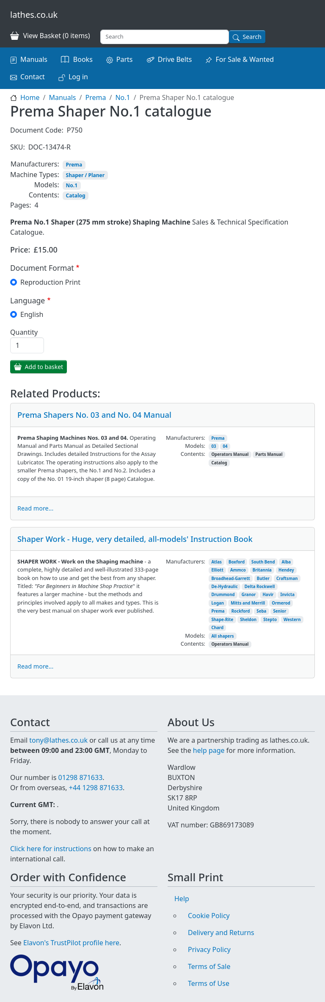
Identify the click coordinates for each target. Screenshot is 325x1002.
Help (181, 898)
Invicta (287, 594)
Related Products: (55, 393)
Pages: (20, 205)
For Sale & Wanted (244, 59)
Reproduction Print (50, 282)
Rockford (240, 611)
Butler (263, 578)
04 (225, 446)
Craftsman (287, 578)
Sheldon (248, 619)
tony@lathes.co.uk (58, 740)
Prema (95, 97)
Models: (46, 184)
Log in (78, 76)
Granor (249, 594)
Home (30, 97)
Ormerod (281, 603)
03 (213, 446)
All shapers (222, 636)
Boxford (237, 562)
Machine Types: (34, 174)
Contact (32, 76)
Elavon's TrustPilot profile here (71, 942)
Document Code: (36, 130)
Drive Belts (175, 59)
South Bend (263, 562)
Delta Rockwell (260, 586)
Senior (279, 611)
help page (209, 750)
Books (83, 59)
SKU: (17, 147)
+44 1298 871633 (96, 787)
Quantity (24, 332)
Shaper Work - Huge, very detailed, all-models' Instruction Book (135, 538)
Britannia (262, 570)
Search (252, 37)
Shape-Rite (222, 619)
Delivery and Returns (221, 932)
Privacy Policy (209, 949)
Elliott (217, 570)
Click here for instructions (50, 848)
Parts (124, 59)
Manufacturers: (35, 164)
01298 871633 (80, 777)
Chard (217, 627)
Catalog (75, 195)
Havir (267, 594)
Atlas (216, 562)
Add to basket (44, 367)
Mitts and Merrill (248, 603)
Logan (217, 603)
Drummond (222, 594)
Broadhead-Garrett (230, 578)
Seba (261, 611)
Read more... (35, 508)
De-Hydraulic (224, 586)
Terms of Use (208, 983)
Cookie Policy (209, 915)
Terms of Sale (209, 966)
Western (292, 619)
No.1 (122, 97)
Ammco (238, 570)
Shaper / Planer (85, 175)
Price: (20, 249)
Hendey (286, 570)
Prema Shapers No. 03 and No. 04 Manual (94, 414)
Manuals (33, 59)
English (31, 314)
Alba (286, 562)
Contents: (44, 195)
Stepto (270, 619)
